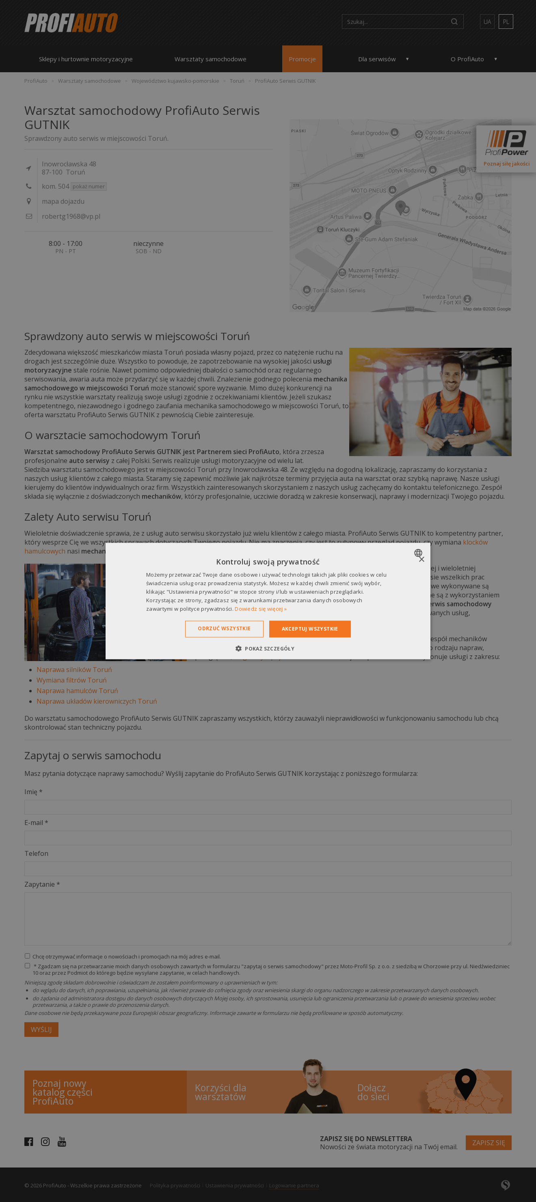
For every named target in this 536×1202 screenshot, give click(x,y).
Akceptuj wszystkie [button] (310, 628)
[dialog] (268, 601)
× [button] (421, 560)
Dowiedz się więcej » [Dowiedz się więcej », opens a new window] (261, 608)
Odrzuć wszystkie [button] (224, 628)
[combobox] (419, 553)
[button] (268, 648)
